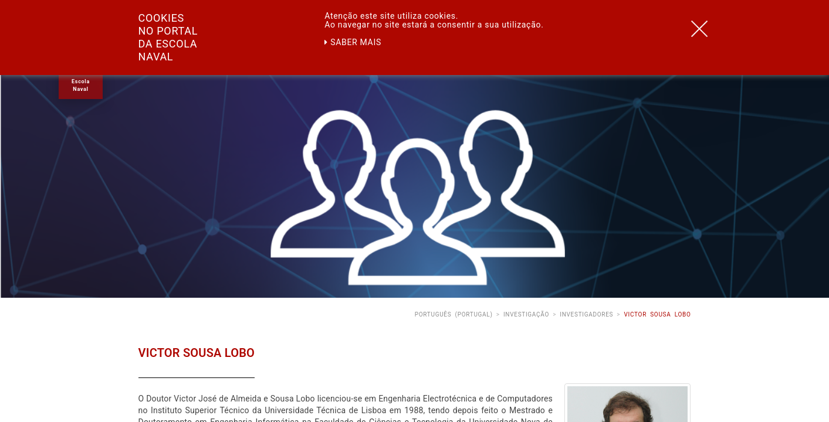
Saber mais (352, 42)
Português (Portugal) (454, 314)
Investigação (526, 314)
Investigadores (586, 314)
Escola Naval (81, 85)
